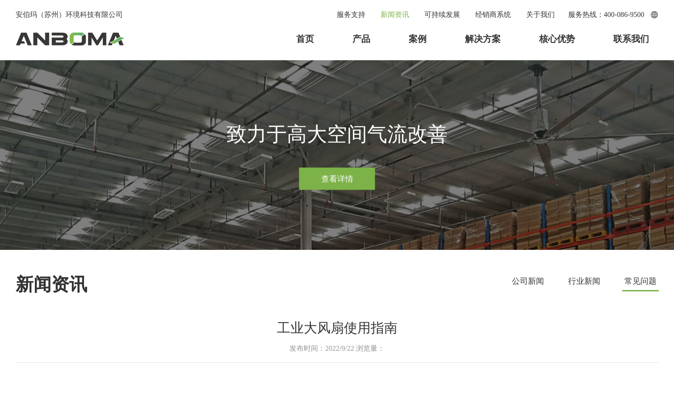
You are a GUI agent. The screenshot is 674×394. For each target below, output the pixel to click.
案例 (418, 39)
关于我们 (540, 14)
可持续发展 (442, 14)
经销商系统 (493, 14)
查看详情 (337, 178)
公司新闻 (528, 281)
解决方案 (483, 39)
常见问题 (640, 281)
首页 (305, 39)
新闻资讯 (395, 14)
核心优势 (557, 39)
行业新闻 (584, 281)
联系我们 (631, 39)
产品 (361, 39)
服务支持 (351, 14)
